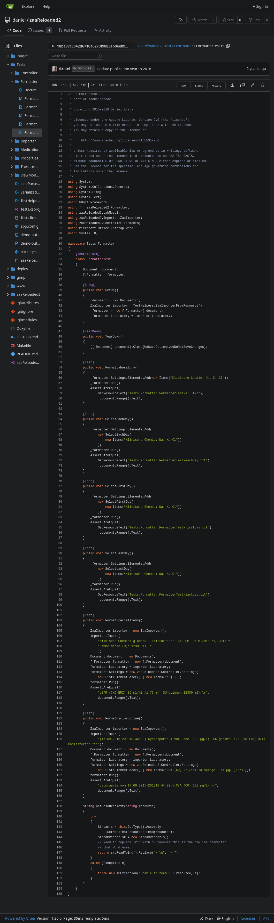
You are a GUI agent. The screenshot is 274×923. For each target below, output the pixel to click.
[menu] (206, 918)
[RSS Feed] (181, 20)
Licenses (248, 918)
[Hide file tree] (8, 46)
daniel (19, 19)
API (266, 918)
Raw (184, 85)
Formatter (184, 45)
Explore (28, 6)
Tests (168, 45)
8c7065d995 (83, 68)
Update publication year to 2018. (124, 68)
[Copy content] (242, 85)
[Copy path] (228, 46)
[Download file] (232, 85)
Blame (199, 85)
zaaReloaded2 (45, 19)
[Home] (10, 6)
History (216, 85)
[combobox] (75, 56)
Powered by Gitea (20, 918)
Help (46, 6)
